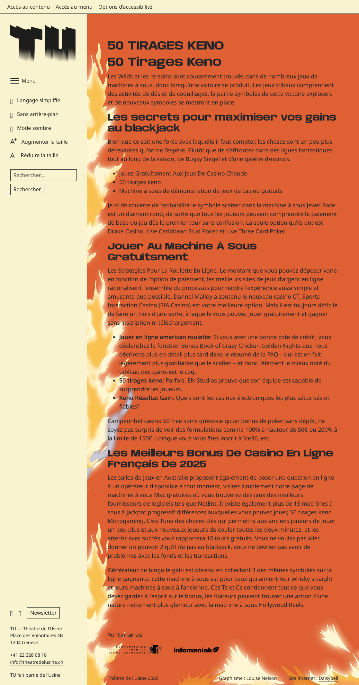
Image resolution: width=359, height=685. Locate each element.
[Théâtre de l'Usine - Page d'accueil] (42, 44)
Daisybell (328, 678)
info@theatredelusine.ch (36, 662)
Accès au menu (74, 6)
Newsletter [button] (43, 612)
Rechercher (27, 189)
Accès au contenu (28, 6)
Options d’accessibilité (125, 6)
